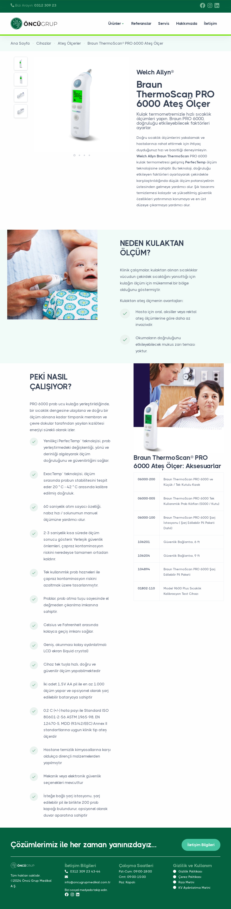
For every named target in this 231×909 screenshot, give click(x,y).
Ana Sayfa (20, 43)
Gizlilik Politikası (187, 871)
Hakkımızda (186, 23)
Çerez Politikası (187, 877)
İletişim (210, 23)
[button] (74, 155)
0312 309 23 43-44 (82, 871)
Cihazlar (43, 43)
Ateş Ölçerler (69, 43)
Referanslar (141, 23)
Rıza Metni (183, 882)
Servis (163, 23)
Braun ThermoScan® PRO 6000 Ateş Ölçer (125, 43)
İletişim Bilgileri (201, 845)
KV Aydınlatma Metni (191, 887)
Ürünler (116, 24)
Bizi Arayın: (36, 5)
